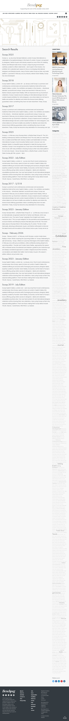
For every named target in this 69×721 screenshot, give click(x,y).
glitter (58, 594)
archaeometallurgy (55, 548)
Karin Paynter (63, 350)
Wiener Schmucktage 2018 (59, 542)
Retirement (54, 452)
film (55, 586)
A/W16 (54, 136)
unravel (59, 663)
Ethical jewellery (61, 230)
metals (64, 625)
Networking (63, 400)
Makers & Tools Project (58, 370)
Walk (58, 539)
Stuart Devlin (54, 486)
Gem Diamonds (55, 255)
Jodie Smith (63, 343)
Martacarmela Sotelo (55, 380)
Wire (64, 542)
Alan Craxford (54, 142)
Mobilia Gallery (63, 391)
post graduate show (57, 637)
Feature (53, 243)
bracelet (56, 556)
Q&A (62, 432)
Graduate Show (62, 266)
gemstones (56, 593)
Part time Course (61, 421)
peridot (65, 636)
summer (64, 652)
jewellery (59, 607)
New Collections (62, 402)
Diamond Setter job (55, 219)
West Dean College (59, 540)
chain (56, 559)
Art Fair (64, 151)
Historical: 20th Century (59, 287)
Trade (57, 529)
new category (63, 628)
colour (63, 563)
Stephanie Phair (59, 483)
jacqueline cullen (57, 606)
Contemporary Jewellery (62, 200)
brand (59, 556)
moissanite (57, 626)
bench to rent (64, 550)
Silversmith (64, 472)
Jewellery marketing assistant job (57, 327)
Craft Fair (64, 203)
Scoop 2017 (8, 106)
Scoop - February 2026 (12, 233)
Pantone (63, 416)
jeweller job (56, 607)
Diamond (65, 218)
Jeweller (53, 298)
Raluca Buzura (56, 433)
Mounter (59, 392)
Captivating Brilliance (55, 186)
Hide (62, 282)
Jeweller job (62, 298)
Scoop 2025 (8, 54)
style (61, 652)
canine (60, 558)
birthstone (57, 553)
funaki (61, 589)
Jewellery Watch (55, 302)
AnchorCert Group (55, 145)
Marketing (61, 377)
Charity (63, 189)
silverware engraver (57, 648)
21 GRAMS (61, 134)
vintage (65, 663)
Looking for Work (58, 362)
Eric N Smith (61, 229)
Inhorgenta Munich (55, 293)
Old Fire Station (56, 413)
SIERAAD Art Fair (62, 457)
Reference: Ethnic (58, 443)
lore (61, 620)
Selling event (54, 469)
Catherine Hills (54, 188)
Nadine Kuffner (57, 399)
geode (62, 593)
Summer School (63, 486)
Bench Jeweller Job (55, 164)
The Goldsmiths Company (56, 516)
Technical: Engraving (55, 499)
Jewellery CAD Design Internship (57, 305)
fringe (57, 589)
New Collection (55, 402)
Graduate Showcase (55, 268)
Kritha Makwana (57, 353)
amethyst (63, 545)
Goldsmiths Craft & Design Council (57, 265)
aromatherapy (61, 548)
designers (57, 572)
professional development (60, 639)
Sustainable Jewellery (59, 489)
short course (59, 647)
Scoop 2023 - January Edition (15, 209)
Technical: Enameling (61, 497)
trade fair (57, 660)
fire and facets (64, 586)
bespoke (61, 551)
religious (61, 640)
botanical (53, 556)
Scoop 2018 (8, 80)
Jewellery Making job (57, 318)
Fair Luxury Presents (59, 240)
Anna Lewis (57, 147)
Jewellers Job (54, 300)
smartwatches (54, 650)
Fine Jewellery (59, 248)
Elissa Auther (64, 227)
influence (53, 604)
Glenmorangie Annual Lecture (57, 260)
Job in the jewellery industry (56, 341)
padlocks (53, 634)
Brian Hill (58, 170)
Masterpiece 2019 (59, 381)
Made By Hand (60, 369)
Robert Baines (54, 454)
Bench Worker (56, 167)
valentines (62, 663)
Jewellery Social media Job (60, 321)
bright (61, 556)
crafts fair (56, 567)
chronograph (54, 561)
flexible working (54, 588)
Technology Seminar (57, 511)
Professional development (62, 430)
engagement (60, 577)
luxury (57, 621)
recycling (58, 640)
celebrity (53, 559)
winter (63, 666)
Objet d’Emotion (60, 410)
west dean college (55, 666)
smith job (58, 650)
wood (65, 666)
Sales (65, 460)
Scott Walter (64, 462)
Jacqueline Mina (63, 296)
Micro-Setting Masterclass (59, 389)
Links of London (59, 356)
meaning (56, 623)
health (62, 599)
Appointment (58, 150)
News (55, 405)
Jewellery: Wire (61, 338)
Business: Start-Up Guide (57, 181)
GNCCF (53, 252)
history (61, 601)
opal (62, 631)
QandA (65, 432)
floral (58, 588)
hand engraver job (57, 599)
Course (58, 202)
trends (57, 661)
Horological (56, 290)
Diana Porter (61, 219)
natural (53, 628)
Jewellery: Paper (55, 337)
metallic (61, 625)
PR (55, 416)
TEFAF (63, 491)
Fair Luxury (54, 240)
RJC (53, 433)
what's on (60, 666)
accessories (60, 545)
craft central (59, 566)
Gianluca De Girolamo (61, 257)
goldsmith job (58, 596)
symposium (59, 655)
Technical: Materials (61, 500)
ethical (58, 580)
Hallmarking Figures (59, 273)
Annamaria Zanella (62, 147)
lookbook (53, 620)
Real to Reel (62, 435)
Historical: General (60, 288)
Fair (65, 238)
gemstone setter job (62, 591)
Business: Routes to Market (61, 180)
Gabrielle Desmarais (58, 252)
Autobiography (54, 159)
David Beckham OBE (58, 211)
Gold (63, 260)
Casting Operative (62, 186)
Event (64, 234)
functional (63, 589)
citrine (63, 561)
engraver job (54, 580)
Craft (56, 203)
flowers (61, 588)
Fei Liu (56, 243)
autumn (57, 550)
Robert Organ (59, 454)
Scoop (61, 462)
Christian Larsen (62, 192)
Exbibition (53, 236)
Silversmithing (60, 474)
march (53, 623)
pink (53, 637)
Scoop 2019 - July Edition (13, 284)
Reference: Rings (55, 449)
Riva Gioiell (63, 452)
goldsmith (53, 596)
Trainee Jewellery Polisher (58, 532)
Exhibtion (53, 238)
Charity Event (59, 191)
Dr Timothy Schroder (55, 224)
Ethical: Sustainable (58, 232)
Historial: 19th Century (62, 284)
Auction (55, 158)
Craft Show (54, 205)
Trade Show (60, 531)
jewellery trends (55, 614)
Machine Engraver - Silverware (61, 367)
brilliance (64, 556)
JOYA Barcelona (58, 296)
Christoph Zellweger (55, 194)
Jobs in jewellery (58, 343)
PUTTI (57, 416)
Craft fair (57, 205)
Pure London (59, 432)
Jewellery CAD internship (58, 308)
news (59, 629)
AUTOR (59, 136)
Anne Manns (54, 148)
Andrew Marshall (61, 145)
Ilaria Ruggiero (57, 292)
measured (59, 623)
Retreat (57, 452)
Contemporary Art (55, 200)
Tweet (59, 534)
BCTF (55, 161)
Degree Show (56, 214)
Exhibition (61, 236)
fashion (62, 581)
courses (53, 566)
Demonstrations (55, 216)
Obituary (55, 410)
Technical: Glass (54, 500)
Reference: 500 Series (56, 438)
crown (55, 569)
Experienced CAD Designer (59, 238)
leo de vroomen (58, 618)
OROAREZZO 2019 (59, 408)
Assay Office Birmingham (60, 153)
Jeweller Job (57, 298)
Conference (60, 197)
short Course (54, 647)
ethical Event (61, 580)
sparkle (62, 650)
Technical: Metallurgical (56, 502)
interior (53, 606)
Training (65, 532)
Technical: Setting (59, 505)
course (64, 564)
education (63, 575)
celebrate (63, 558)
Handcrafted (63, 276)
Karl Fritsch (56, 351)
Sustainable (54, 489)
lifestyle (63, 618)
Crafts (60, 205)
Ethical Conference (55, 230)
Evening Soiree (59, 233)
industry (62, 603)
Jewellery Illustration (59, 316)
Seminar (58, 469)
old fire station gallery (57, 631)
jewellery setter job (63, 612)
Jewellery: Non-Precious (61, 335)
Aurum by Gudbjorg (62, 158)
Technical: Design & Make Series (57, 494)
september (54, 645)
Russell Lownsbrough (61, 455)
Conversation (54, 202)
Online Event (61, 413)
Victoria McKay (64, 537)
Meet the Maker (57, 383)
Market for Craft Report (56, 377)
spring (53, 652)
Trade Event (60, 529)
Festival (59, 245)
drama (55, 575)
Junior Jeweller (62, 347)
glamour (56, 594)
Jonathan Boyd (54, 345)
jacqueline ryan (63, 606)
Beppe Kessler (60, 167)
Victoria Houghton (59, 537)
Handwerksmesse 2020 (56, 277)
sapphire (65, 642)
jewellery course (60, 609)
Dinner (64, 219)
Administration (59, 139)
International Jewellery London (61, 295)
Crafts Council (63, 205)
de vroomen (61, 569)
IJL (63, 290)
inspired (65, 604)
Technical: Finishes (62, 499)
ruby (61, 642)
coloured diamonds (56, 564)
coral (61, 564)
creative (64, 567)
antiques (56, 547)
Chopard (58, 192)
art (63, 548)
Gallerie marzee (64, 252)
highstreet (58, 601)
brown (53, 558)
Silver (61, 472)
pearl (61, 636)
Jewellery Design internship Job (57, 313)
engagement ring (61, 578)
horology (64, 601)
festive (53, 586)
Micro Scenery (60, 388)
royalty (59, 642)
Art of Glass (54, 153)
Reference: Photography (62, 447)
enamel (57, 577)
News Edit (64, 405)
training (64, 660)
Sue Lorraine (59, 486)
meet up (62, 623)
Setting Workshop (55, 470)
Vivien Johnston (54, 539)
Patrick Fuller (60, 422)
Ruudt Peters (54, 457)
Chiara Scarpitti (54, 192)
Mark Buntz (62, 375)
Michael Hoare (64, 386)
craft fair (62, 566)
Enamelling (54, 229)
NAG (62, 397)
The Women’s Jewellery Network (57, 527)
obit (60, 629)
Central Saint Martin (59, 189)
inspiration (61, 604)
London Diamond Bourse (56, 361)
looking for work (58, 620)
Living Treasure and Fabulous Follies (58, 358)
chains (58, 559)
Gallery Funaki (54, 254)
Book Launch (54, 170)
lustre (55, 621)
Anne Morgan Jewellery (60, 148)
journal (53, 618)
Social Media (62, 477)
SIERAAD (58, 457)
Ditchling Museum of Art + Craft (57, 221)
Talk (66, 491)
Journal (60, 345)
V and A (55, 536)
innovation (57, 604)
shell (65, 645)
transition (53, 661)
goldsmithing (62, 596)
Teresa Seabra (63, 511)
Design (60, 216)
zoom (55, 669)
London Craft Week (61, 359)
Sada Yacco (62, 460)
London (56, 359)
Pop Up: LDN (61, 424)
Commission (56, 197)
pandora (56, 634)
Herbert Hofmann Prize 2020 (56, 282)
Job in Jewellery (62, 340)
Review (60, 452)
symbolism (54, 655)
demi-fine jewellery (60, 570)
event (64, 580)
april (58, 547)
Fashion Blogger (61, 241)
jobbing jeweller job (62, 617)
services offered (58, 645)
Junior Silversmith (55, 348)
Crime (62, 209)
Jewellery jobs (60, 302)
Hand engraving (58, 276)
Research (64, 449)
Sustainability (62, 488)
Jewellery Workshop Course (56, 324)
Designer (57, 218)
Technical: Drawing (55, 496)
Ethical (64, 229)
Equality (57, 229)
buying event (57, 558)
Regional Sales (60, 449)
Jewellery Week (61, 322)
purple (53, 640)
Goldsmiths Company (61, 263)
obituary (63, 629)
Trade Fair (65, 529)
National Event (59, 400)
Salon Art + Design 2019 (56, 462)
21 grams (65, 134)
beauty (60, 550)
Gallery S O (59, 254)
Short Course (61, 470)
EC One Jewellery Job (62, 224)
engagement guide (55, 578)
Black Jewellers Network (63, 169)
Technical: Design (62, 492)
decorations (54, 570)
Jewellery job (64, 324)
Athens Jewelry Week (55, 156)
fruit (59, 589)
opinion (65, 631)
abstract (56, 545)
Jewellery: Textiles (55, 338)
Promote (54, 432)
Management (57, 372)
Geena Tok (62, 254)
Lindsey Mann (54, 356)
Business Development (56, 172)
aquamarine (61, 547)
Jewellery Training (55, 322)
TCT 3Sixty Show (59, 491)
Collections (59, 195)
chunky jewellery (59, 561)
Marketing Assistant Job (59, 378)
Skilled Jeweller (61, 475)
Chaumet (63, 191)
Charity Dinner (54, 191)
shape (63, 645)
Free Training (54, 251)
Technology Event (57, 510)
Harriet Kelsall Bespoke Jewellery (61, 279)
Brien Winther (62, 170)
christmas (61, 559)
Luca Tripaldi (59, 364)
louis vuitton (65, 620)
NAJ (64, 397)
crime (53, 569)
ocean (53, 631)
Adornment (63, 139)
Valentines (58, 536)
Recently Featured (56, 436)
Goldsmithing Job (55, 263)
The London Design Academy (57, 521)
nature (56, 628)
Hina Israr (57, 284)
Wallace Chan (62, 539)
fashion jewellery (56, 583)
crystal (58, 569)
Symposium (54, 491)
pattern (58, 636)
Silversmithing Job (55, 475)
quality (56, 640)
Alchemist (58, 142)
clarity (66, 561)
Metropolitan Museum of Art (56, 386)
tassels (63, 655)
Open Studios (62, 414)
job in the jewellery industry (60, 615)
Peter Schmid (57, 424)
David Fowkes (64, 211)
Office (62, 411)
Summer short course (55, 488)
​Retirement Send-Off (59, 669)
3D (52, 136)
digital (53, 575)
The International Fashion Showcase (60, 519)
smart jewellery (62, 648)
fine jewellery (58, 586)
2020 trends (57, 134)
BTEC (57, 161)
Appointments (62, 150)
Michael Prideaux (55, 388)
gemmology (57, 591)
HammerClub (57, 274)
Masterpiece (54, 381)
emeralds (53, 577)
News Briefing (59, 405)
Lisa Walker (64, 356)
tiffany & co (61, 658)
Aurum (58, 158)
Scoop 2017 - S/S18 (12, 183)
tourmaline (54, 660)
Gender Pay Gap (54, 257)
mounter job (63, 626)
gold (63, 594)
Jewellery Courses (58, 310)
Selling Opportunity (61, 467)
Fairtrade (64, 240)
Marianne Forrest (57, 375)
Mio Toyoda (59, 391)
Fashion (55, 241)
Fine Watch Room (64, 249)
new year (56, 629)
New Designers (54, 403)
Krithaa (61, 353)
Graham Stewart (61, 268)
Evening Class (64, 232)
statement (57, 652)
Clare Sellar (61, 194)
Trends (54, 534)
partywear (55, 636)
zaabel (53, 669)
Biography (56, 169)
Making (63, 370)
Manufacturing (61, 372)
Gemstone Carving (61, 255)
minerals (53, 626)
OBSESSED (54, 408)
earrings (58, 575)
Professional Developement (56, 428)
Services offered (63, 469)
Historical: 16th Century (56, 285)
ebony (61, 575)
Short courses (57, 472)
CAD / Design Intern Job (59, 183)
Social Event (57, 477)
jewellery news (57, 612)
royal (56, 642)
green (53, 599)
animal (53, 547)
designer (53, 572)
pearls (63, 636)
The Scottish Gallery (60, 524)
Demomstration (61, 214)
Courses (62, 202)
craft (55, 566)
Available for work (60, 159)
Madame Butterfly (55, 369)
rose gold (53, 642)
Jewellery (62, 300)
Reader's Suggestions (56, 435)
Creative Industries (59, 208)
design (65, 570)
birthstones (61, 553)
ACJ (56, 136)
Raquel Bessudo (61, 433)
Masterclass (61, 380)
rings (64, 640)
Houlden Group (60, 290)
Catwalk (58, 188)
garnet (53, 591)
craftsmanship (60, 567)
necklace (58, 628)
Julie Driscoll (58, 347)
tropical (60, 661)
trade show (61, 660)
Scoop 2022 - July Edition (13, 157)
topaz (64, 658)
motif (60, 626)
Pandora (60, 416)
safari (63, 642)
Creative (55, 207)
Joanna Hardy (57, 340)
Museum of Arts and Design (56, 397)
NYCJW (53, 399)
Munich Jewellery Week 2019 (60, 394)
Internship (53, 296)
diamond (60, 572)
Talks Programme (55, 492)
